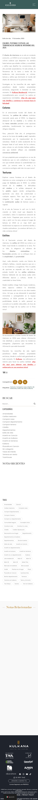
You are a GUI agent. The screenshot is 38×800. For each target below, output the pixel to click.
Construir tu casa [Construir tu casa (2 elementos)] (22, 526)
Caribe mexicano (9, 416)
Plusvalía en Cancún (11, 446)
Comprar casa (21, 387)
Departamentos (9, 430)
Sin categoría (8, 449)
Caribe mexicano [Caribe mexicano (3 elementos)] (9, 508)
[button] (19, 780)
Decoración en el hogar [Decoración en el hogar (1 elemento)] (11, 533)
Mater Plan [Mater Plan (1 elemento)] (25, 562)
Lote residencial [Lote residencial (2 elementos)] (9, 558)
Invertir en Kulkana (10, 438)
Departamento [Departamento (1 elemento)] (26, 533)
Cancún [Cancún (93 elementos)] (18, 504)
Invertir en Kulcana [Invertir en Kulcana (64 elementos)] (10, 551)
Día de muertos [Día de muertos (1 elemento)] (22, 540)
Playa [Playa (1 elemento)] (29, 569)
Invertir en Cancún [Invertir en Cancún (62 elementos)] (21, 544)
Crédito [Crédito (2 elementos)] (6, 530)
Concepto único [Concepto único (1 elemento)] (25, 522)
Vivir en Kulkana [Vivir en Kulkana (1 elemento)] (28, 584)
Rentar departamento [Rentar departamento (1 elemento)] (10, 576)
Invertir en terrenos (10, 441)
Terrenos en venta (10, 454)
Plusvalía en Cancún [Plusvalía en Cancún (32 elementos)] (10, 573)
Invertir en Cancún (10, 435)
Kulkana (19, 359)
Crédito (6, 427)
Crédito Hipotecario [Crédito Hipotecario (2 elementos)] (19, 530)
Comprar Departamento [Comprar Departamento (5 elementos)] (11, 512)
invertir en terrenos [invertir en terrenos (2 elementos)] (25, 551)
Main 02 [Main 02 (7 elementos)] (28, 558)
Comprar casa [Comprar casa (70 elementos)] (23, 508)
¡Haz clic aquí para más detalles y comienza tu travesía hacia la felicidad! (19, 100)
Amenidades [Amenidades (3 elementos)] (8, 504)
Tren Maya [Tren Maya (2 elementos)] (7, 584)
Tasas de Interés (9, 452)
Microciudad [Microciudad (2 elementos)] (25, 566)
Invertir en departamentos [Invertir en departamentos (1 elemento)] (12, 548)
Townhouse (7, 457)
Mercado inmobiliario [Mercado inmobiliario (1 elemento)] (10, 566)
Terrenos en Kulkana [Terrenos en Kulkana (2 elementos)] (10, 580)
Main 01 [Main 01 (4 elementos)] (20, 558)
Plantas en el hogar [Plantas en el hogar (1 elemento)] (18, 569)
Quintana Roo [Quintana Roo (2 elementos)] (25, 573)
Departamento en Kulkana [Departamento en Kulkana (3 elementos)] (12, 537)
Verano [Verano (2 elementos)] (17, 584)
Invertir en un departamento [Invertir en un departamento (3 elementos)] (12, 555)
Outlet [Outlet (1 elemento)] (6, 569)
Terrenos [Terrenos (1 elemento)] (24, 576)
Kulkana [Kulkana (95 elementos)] (27, 555)
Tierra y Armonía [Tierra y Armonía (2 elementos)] (25, 580)
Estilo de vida (7, 38)
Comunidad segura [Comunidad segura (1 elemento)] (10, 522)
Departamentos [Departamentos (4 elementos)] (9, 540)
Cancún (13, 387)
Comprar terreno (9, 424)
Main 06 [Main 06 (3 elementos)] (6, 562)
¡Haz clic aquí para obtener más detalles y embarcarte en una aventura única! (19, 364)
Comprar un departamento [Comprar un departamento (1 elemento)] (12, 519)
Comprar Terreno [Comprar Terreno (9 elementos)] (9, 515)
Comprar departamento (12, 422)
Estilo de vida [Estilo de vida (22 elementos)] (8, 544)
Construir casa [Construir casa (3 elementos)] (8, 526)
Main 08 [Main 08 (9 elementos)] (15, 562)
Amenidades (8, 414)
